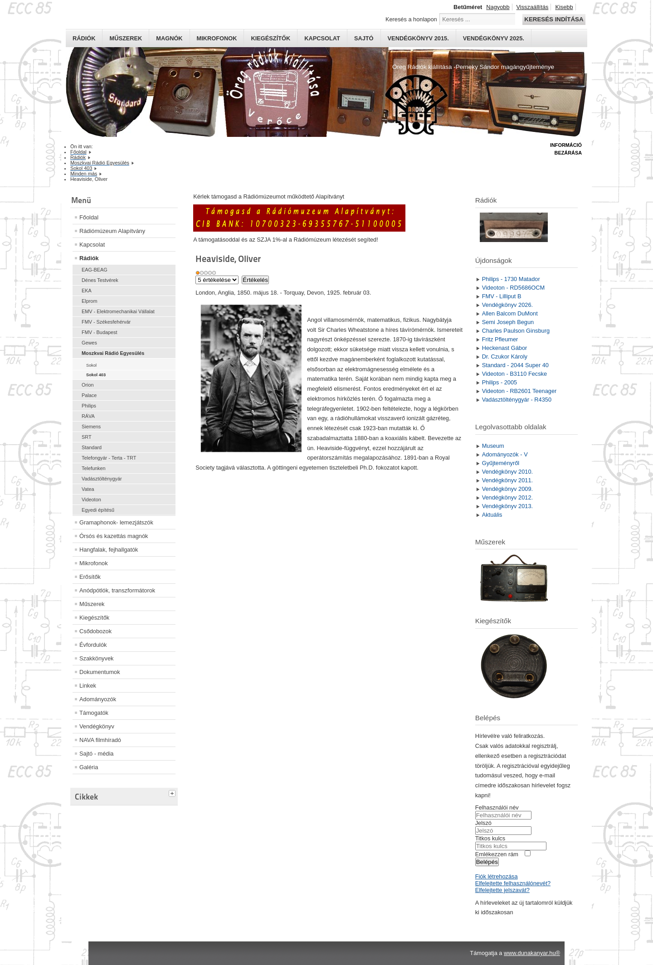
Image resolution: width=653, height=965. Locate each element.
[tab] (173, 792)
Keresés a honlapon (411, 19)
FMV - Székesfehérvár (106, 322)
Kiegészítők (270, 38)
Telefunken (94, 468)
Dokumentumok (99, 672)
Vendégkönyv (96, 726)
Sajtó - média (96, 753)
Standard (92, 447)
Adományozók (97, 699)
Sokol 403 (96, 375)
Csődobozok (95, 631)
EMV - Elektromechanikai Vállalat (118, 311)
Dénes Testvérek (100, 280)
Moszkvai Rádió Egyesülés (113, 353)
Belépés (487, 861)
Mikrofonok (217, 38)
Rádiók (84, 38)
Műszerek (125, 38)
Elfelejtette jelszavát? (502, 890)
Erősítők (90, 576)
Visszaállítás (533, 7)
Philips (89, 405)
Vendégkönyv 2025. (493, 38)
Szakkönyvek (96, 658)
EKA (87, 290)
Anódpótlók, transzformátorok (117, 590)
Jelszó (483, 823)
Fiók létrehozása (496, 876)
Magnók (169, 38)
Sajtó (364, 38)
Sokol (91, 365)
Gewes (89, 342)
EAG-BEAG (94, 269)
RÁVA (88, 416)
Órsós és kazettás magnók (113, 536)
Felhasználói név (497, 807)
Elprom (89, 301)
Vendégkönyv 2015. (418, 38)
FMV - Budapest (99, 332)
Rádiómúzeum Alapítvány (112, 231)
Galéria (88, 767)
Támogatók (93, 712)
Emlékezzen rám (496, 854)
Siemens (91, 426)
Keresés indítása (553, 19)
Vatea (88, 489)
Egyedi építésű (98, 510)
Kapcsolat (322, 38)
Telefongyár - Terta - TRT (109, 458)
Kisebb (564, 7)
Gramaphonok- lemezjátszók (116, 522)
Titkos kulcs (490, 838)
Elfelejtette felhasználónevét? (513, 883)
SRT (87, 437)
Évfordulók (93, 644)
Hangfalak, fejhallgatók (108, 549)
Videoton (91, 499)
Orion (88, 385)
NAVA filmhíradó (100, 740)
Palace (89, 395)
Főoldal (88, 217)
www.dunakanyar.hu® (532, 953)
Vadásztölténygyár (102, 478)
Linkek (87, 685)
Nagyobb (497, 7)
